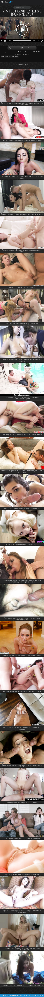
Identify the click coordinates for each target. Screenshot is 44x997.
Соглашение (4, 995)
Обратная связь (16, 995)
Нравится (12, 48)
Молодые (15, 56)
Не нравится (32, 48)
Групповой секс (6, 56)
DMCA (25, 995)
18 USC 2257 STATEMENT (36, 995)
